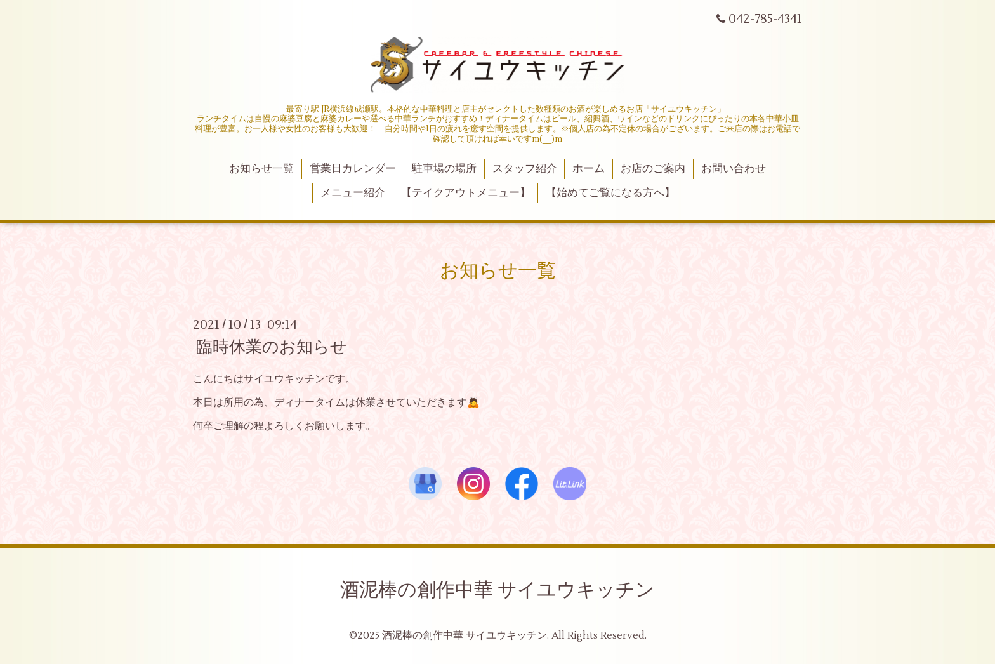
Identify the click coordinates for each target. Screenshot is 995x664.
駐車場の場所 (444, 169)
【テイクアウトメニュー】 (465, 193)
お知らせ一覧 (261, 169)
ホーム (588, 169)
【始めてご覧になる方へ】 (610, 193)
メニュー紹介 (352, 193)
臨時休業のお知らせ (271, 347)
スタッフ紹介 (524, 169)
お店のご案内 (653, 169)
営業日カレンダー (353, 169)
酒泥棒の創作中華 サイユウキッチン (497, 590)
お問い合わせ (733, 169)
